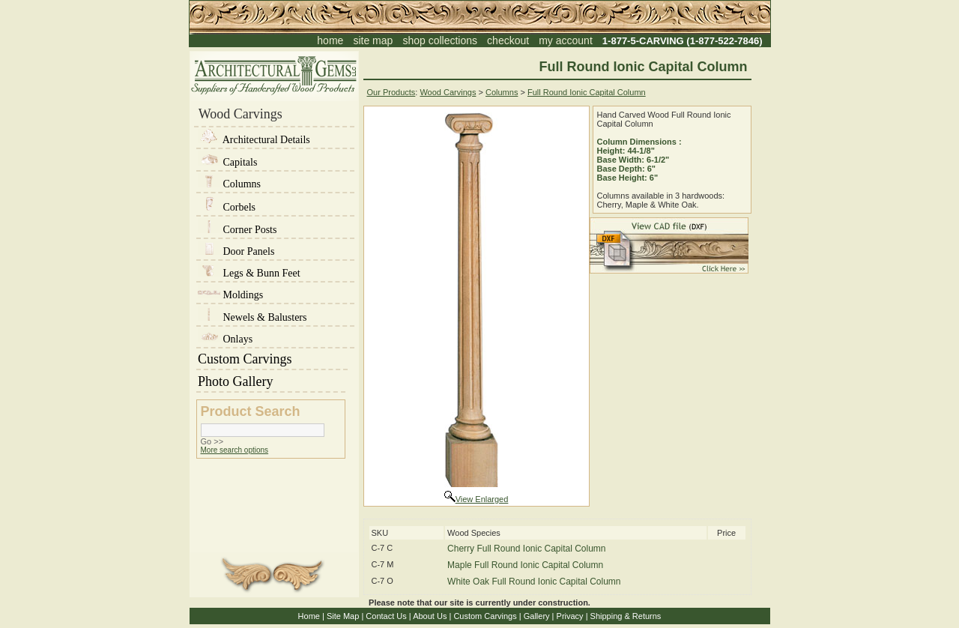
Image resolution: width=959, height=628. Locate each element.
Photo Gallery (271, 381)
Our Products (391, 92)
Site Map (343, 616)
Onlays (225, 339)
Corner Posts (237, 229)
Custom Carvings (272, 358)
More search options (235, 450)
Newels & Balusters (252, 317)
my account (566, 40)
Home (309, 616)
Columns (229, 184)
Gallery (537, 616)
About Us (430, 616)
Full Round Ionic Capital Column (586, 92)
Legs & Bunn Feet (249, 273)
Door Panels (236, 251)
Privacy (570, 616)
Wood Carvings (448, 92)
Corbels (226, 207)
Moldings (230, 295)
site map (373, 40)
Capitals (227, 162)
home (330, 40)
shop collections (439, 40)
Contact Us (386, 616)
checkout (508, 40)
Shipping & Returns (626, 616)
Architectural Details (254, 139)
